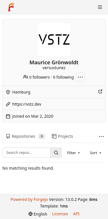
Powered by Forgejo (29, 199)
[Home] (11, 7)
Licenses (60, 213)
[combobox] (74, 152)
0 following (63, 77)
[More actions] (80, 77)
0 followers (36, 77)
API (76, 213)
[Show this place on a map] (100, 92)
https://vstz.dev (26, 104)
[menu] (38, 214)
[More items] (101, 136)
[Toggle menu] (100, 7)
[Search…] (55, 153)
